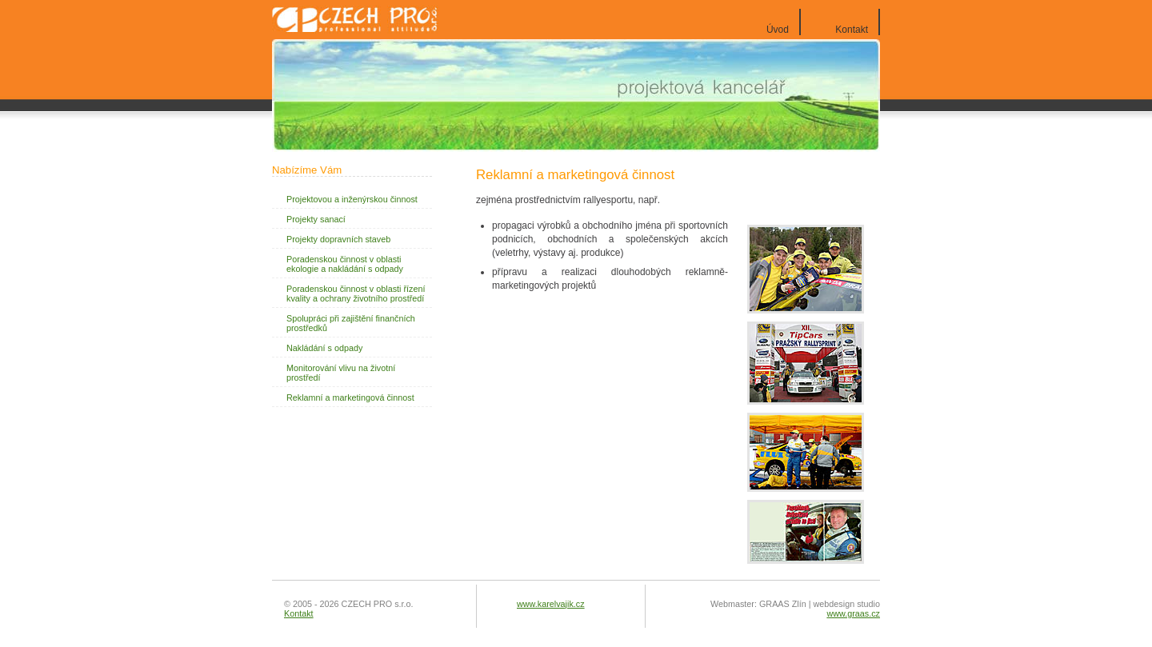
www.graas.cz (853, 613)
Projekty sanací (316, 219)
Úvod (777, 29)
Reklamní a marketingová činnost (350, 397)
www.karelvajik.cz (551, 604)
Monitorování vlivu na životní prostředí (340, 372)
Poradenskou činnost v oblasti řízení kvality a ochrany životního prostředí (355, 293)
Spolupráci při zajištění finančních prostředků (350, 323)
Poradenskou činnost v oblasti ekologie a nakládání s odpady (344, 264)
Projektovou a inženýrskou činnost (352, 199)
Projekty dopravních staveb (338, 239)
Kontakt (851, 29)
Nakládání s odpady (324, 348)
